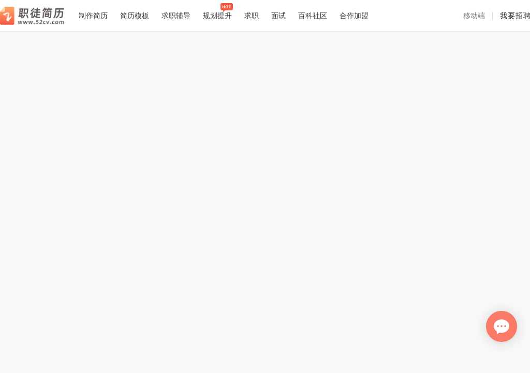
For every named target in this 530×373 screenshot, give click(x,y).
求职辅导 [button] (175, 15)
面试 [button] (278, 15)
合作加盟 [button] (354, 15)
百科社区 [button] (312, 15)
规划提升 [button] (217, 15)
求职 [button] (251, 15)
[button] (474, 15)
